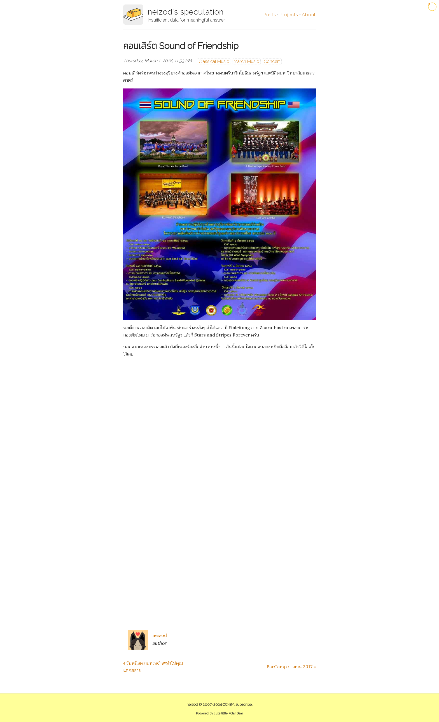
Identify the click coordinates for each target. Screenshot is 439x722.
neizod (159, 635)
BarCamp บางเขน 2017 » (291, 666)
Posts (269, 14)
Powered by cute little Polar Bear (219, 713)
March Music (246, 61)
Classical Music (214, 61)
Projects (289, 14)
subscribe (243, 704)
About (309, 14)
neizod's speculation (186, 12)
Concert (272, 61)
